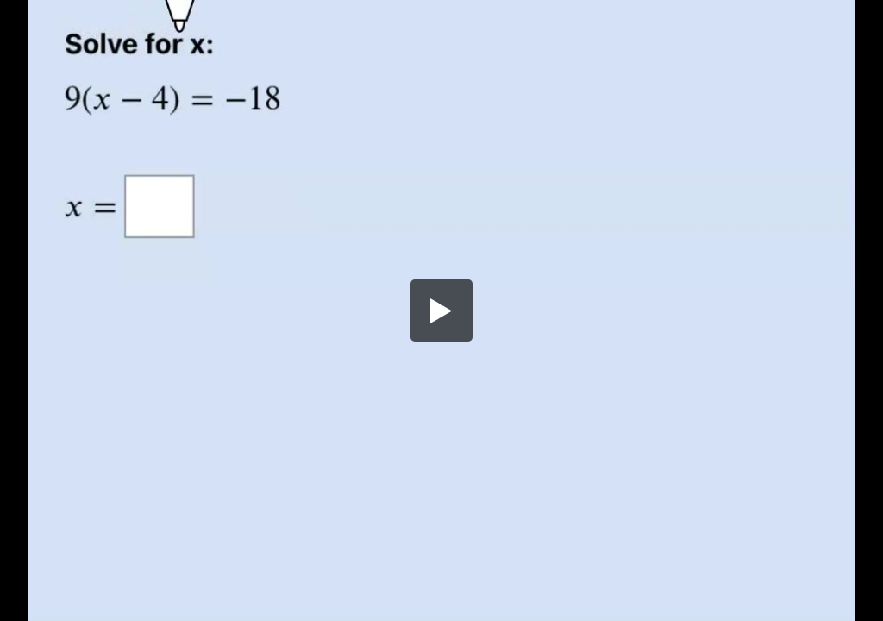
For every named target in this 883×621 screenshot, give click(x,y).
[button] (441, 310)
